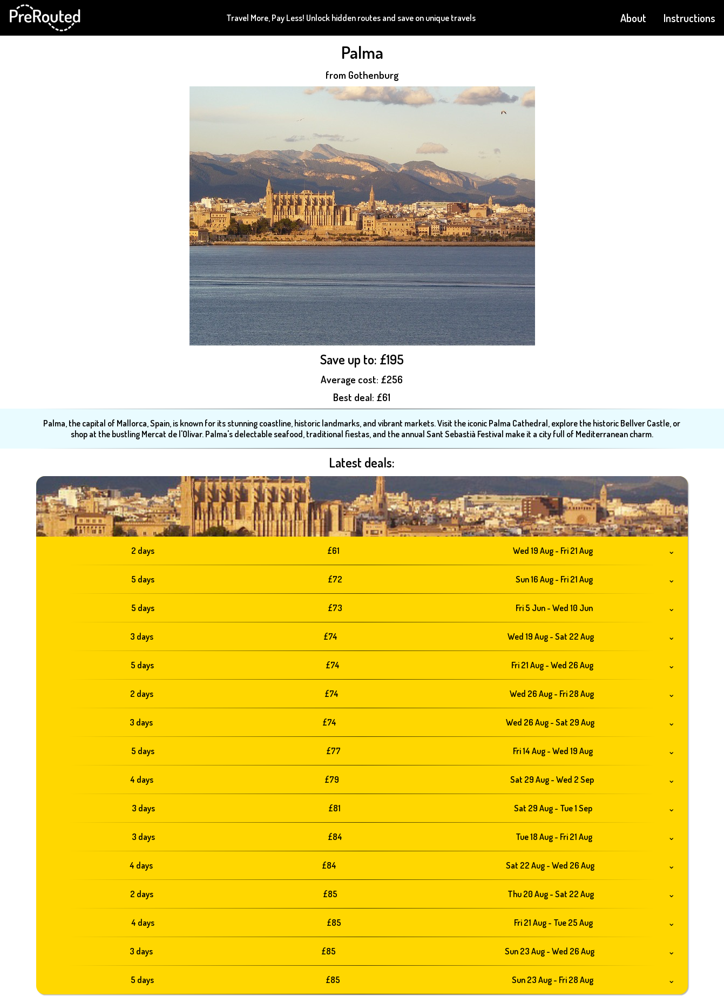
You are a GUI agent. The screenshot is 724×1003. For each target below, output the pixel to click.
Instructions (689, 18)
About (633, 18)
